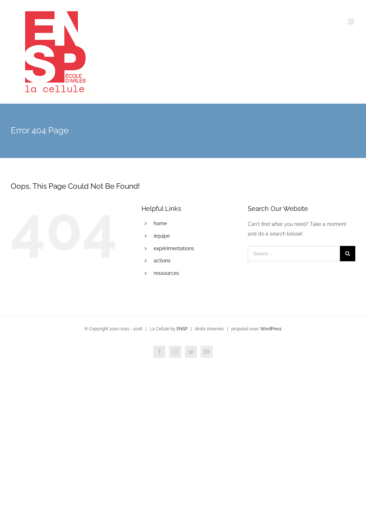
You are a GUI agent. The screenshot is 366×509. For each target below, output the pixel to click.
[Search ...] (294, 253)
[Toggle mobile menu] (351, 21)
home (160, 223)
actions (162, 260)
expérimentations (174, 248)
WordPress (271, 328)
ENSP (182, 328)
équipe (162, 236)
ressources (166, 273)
